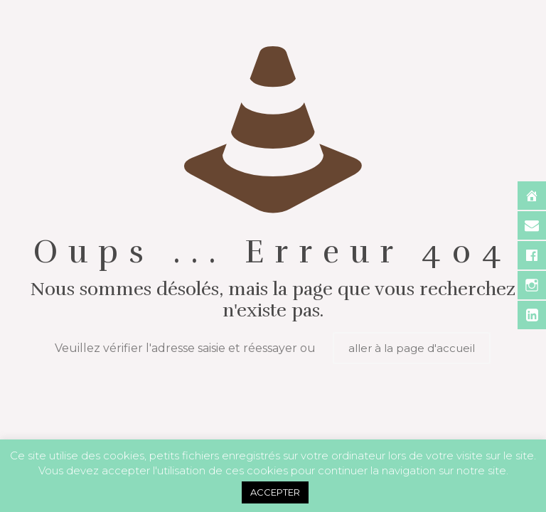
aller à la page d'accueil (411, 348)
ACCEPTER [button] (275, 492)
